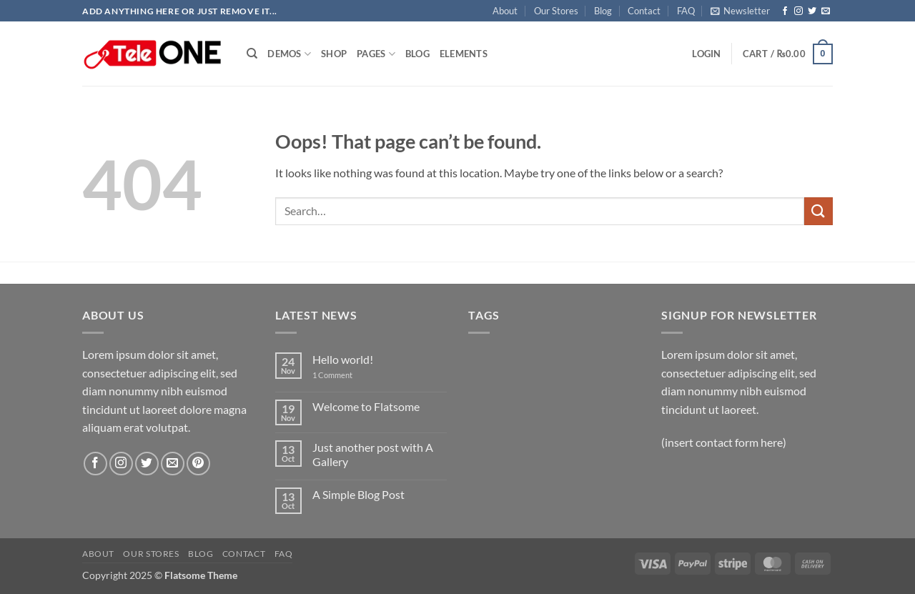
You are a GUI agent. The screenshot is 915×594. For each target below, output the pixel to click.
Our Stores (556, 10)
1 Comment (343, 375)
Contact (644, 10)
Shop (334, 53)
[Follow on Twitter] (812, 11)
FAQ (686, 10)
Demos (289, 54)
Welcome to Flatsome (366, 406)
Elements (464, 53)
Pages (376, 54)
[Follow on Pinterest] (198, 463)
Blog (603, 10)
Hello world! (342, 359)
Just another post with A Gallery (372, 453)
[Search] (252, 53)
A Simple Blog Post (358, 494)
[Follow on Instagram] (798, 11)
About (505, 10)
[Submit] (818, 211)
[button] (740, 10)
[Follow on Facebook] (785, 11)
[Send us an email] (825, 11)
